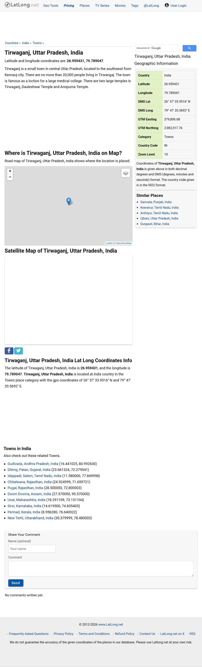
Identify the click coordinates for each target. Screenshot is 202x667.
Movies (120, 5)
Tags (134, 5)
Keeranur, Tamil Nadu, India (159, 207)
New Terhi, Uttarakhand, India (30, 518)
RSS (192, 634)
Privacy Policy (63, 634)
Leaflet (109, 243)
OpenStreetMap (124, 243)
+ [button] (10, 171)
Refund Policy (124, 634)
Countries (11, 43)
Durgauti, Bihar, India (154, 224)
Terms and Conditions (94, 634)
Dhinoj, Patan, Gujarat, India (29, 470)
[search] (156, 48)
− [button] (10, 177)
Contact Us (147, 634)
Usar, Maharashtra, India (26, 500)
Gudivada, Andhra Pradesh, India (33, 464)
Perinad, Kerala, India (24, 512)
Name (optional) (19, 541)
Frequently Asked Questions (29, 634)
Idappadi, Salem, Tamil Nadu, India (35, 476)
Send (16, 583)
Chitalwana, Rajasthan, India (30, 482)
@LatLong (151, 5)
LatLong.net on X (172, 634)
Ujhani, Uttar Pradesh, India (159, 218)
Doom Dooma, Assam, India (29, 494)
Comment (15, 557)
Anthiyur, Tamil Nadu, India (159, 213)
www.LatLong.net (110, 624)
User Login (175, 5)
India (25, 43)
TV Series (102, 5)
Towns (37, 43)
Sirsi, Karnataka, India (25, 506)
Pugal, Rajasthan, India (25, 488)
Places (85, 5)
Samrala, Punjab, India (156, 202)
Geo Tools (50, 5)
